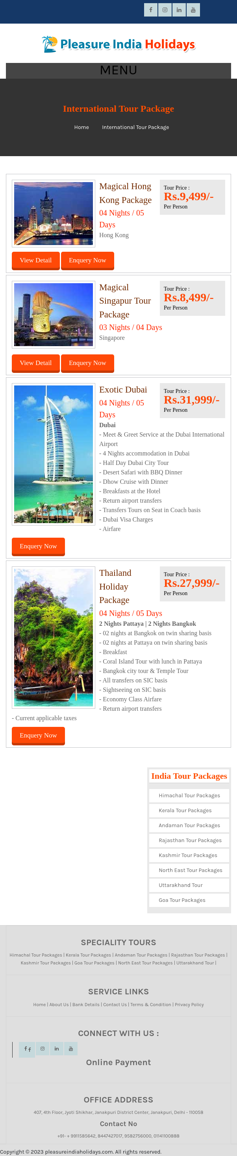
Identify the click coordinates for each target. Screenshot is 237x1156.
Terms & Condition (150, 1004)
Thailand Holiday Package (115, 586)
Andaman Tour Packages (189, 825)
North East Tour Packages (190, 870)
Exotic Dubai (123, 390)
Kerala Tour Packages (185, 810)
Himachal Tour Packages (189, 795)
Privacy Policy (189, 1004)
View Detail (36, 260)
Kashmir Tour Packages (188, 855)
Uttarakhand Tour (180, 885)
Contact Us (115, 1004)
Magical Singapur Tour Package (125, 300)
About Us (59, 1004)
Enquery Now (87, 260)
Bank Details (86, 1004)
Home (81, 127)
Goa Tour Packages (182, 900)
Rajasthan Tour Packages (190, 840)
